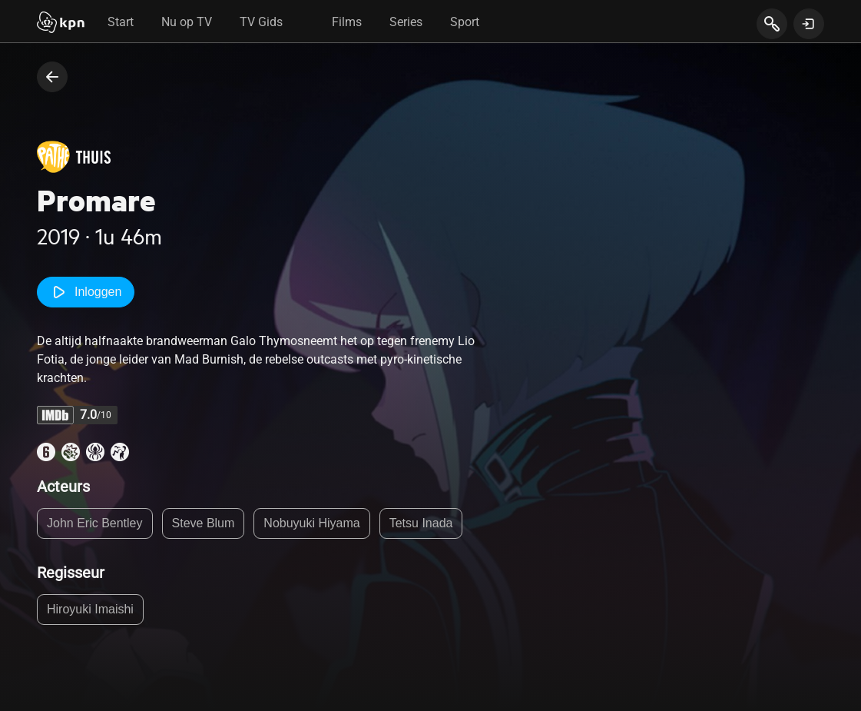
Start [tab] (121, 22)
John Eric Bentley (95, 523)
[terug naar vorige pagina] (52, 76)
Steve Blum (203, 523)
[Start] (61, 23)
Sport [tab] (464, 22)
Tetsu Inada (421, 523)
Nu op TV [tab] (186, 22)
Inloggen (85, 292)
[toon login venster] (808, 23)
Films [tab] (347, 22)
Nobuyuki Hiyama (311, 523)
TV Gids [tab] (261, 22)
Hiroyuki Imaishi (90, 609)
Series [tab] (405, 22)
